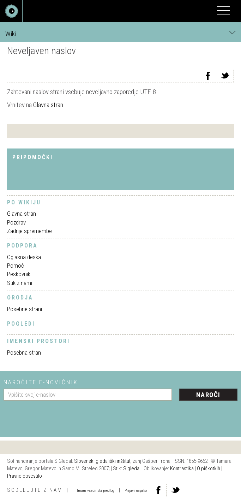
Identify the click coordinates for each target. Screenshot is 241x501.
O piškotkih (208, 468)
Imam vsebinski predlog (95, 490)
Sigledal (131, 468)
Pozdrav (16, 222)
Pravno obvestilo (24, 476)
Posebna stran (24, 352)
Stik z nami (19, 282)
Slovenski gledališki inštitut (102, 461)
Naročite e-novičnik (41, 382)
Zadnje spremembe (29, 230)
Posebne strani (24, 309)
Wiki (120, 33)
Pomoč (15, 265)
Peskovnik (18, 274)
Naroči (208, 395)
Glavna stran (48, 105)
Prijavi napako (136, 490)
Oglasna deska (24, 257)
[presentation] (57, 416)
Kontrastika (182, 468)
